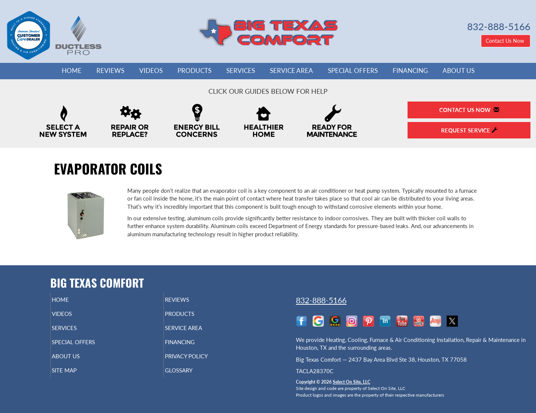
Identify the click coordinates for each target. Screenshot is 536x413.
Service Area (291, 70)
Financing (410, 70)
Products (194, 70)
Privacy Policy (201, 363)
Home (72, 70)
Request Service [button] (469, 130)
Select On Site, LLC (351, 382)
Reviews (110, 70)
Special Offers (353, 70)
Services (240, 70)
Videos (151, 70)
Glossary (191, 378)
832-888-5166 (321, 300)
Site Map (77, 378)
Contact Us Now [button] (506, 41)
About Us (459, 70)
